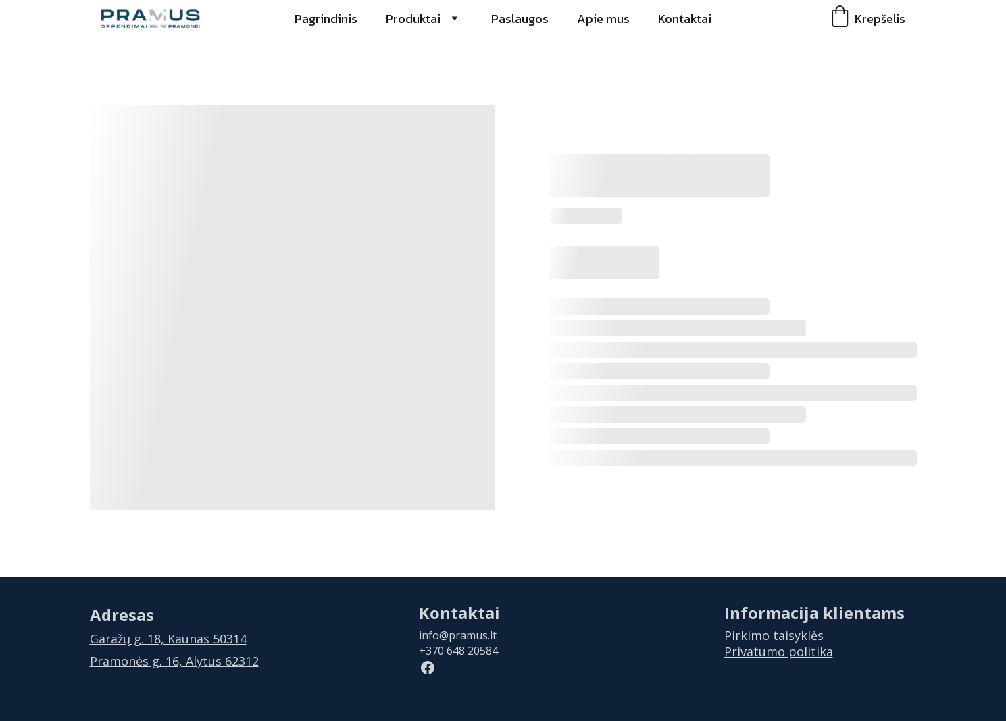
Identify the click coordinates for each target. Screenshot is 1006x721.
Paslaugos (520, 18)
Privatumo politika (778, 651)
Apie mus (603, 18)
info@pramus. (454, 635)
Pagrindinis (326, 18)
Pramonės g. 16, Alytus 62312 (174, 661)
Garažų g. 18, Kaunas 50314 (168, 639)
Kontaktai (684, 18)
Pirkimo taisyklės (774, 635)
